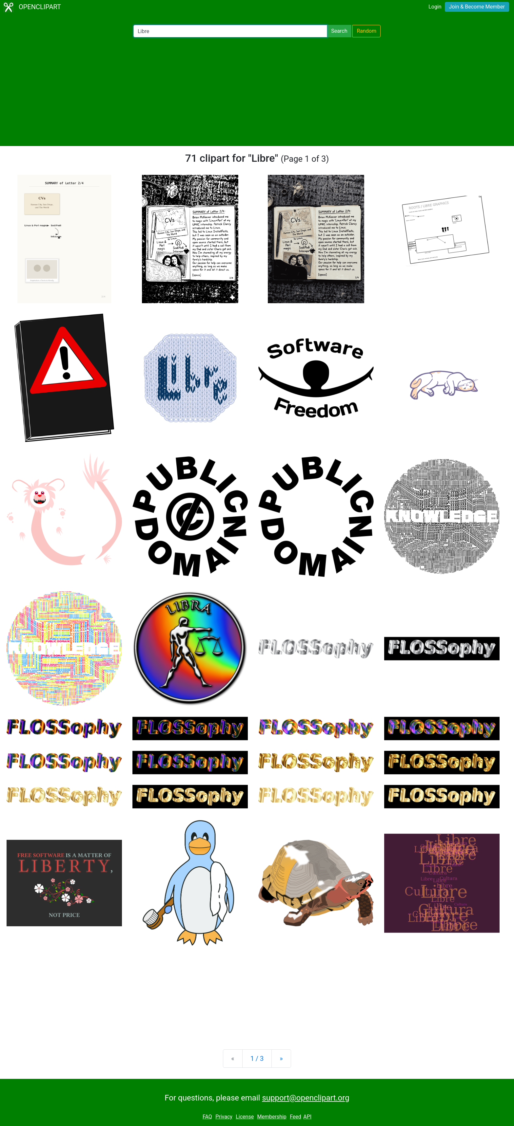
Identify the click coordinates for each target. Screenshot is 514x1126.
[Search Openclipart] (230, 31)
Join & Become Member (477, 7)
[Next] (281, 1058)
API (307, 1117)
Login (434, 7)
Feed (295, 1117)
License (245, 1117)
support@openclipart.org (305, 1097)
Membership (271, 1117)
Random (366, 31)
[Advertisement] (257, 92)
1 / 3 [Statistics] (257, 1058)
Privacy (223, 1117)
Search (339, 31)
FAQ (207, 1117)
